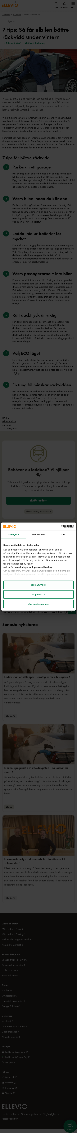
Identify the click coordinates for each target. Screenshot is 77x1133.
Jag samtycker (38, 585)
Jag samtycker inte (38, 604)
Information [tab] (38, 534)
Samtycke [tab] (13, 534)
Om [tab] (63, 534)
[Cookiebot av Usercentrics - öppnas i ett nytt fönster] (61, 526)
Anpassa (38, 594)
